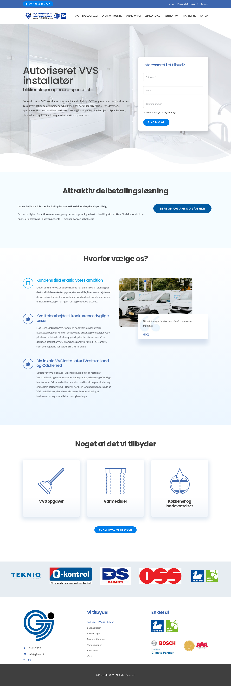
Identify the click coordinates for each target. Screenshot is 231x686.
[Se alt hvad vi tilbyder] (115, 529)
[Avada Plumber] (46, 14)
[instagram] (29, 660)
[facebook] (24, 660)
